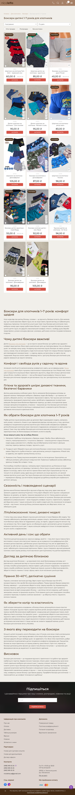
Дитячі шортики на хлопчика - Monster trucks (37, 124)
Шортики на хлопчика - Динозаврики (14, 176)
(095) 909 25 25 (9, 768)
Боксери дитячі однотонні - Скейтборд (15, 228)
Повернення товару (46, 723)
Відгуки (6, 736)
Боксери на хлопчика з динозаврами (37, 176)
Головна (6, 13)
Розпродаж (24, 29)
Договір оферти (9, 757)
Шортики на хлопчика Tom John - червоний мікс (14, 72)
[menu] (71, 3)
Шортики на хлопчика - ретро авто (60, 124)
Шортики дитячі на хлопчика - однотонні (37, 72)
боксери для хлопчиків (17, 343)
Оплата (6, 726)
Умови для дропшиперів (13, 754)
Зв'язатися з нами (10, 742)
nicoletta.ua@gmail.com (12, 773)
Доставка (7, 729)
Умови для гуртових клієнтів (14, 750)
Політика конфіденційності (49, 726)
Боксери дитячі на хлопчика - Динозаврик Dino (37, 281)
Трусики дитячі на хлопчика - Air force (60, 228)
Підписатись (38, 706)
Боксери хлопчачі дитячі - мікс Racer (37, 228)
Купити (15, 80)
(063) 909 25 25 (9, 770)
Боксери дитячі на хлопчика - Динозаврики (15, 281)
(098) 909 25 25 (9, 765)
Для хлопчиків (16, 13)
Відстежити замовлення (47, 732)
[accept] (5, 790)
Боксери (25, 13)
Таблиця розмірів (10, 732)
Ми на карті (43, 775)
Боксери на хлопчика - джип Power (60, 72)
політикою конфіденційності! (37, 792)
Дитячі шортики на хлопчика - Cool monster (14, 124)
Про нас (7, 723)
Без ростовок (37, 29)
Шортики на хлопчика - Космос (60, 176)
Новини (7, 739)
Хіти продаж (10, 29)
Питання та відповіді (46, 729)
